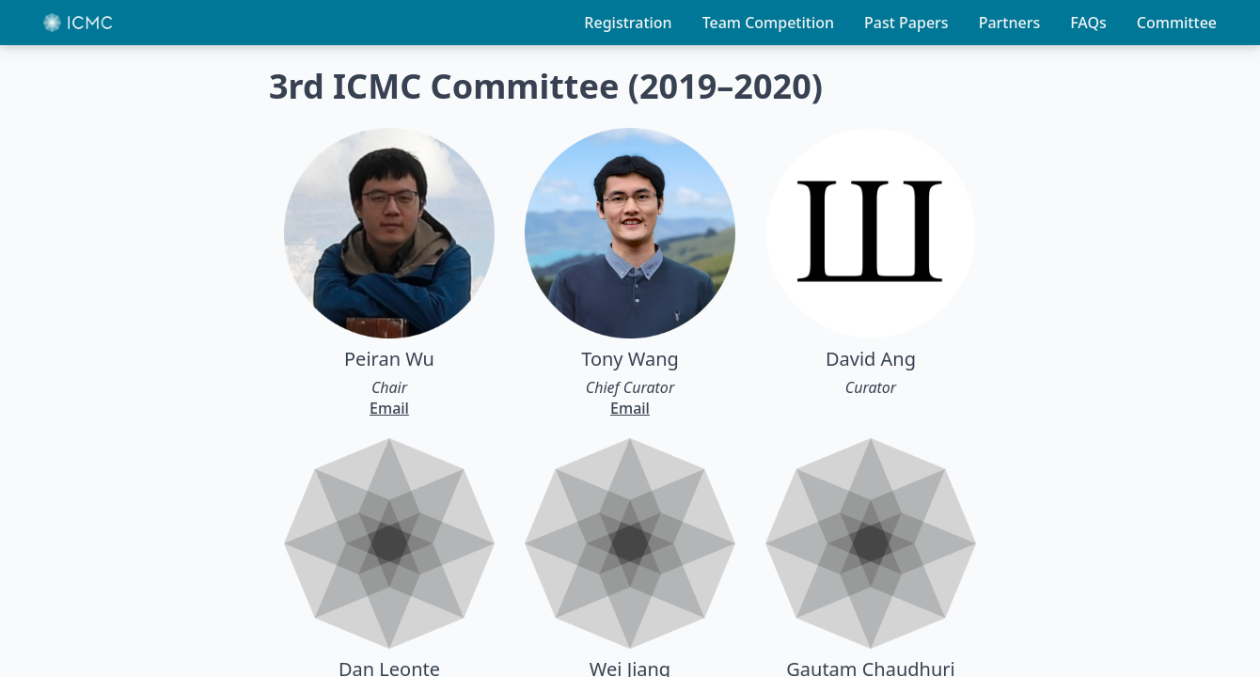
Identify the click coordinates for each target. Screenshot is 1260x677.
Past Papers (906, 22)
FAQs (1088, 22)
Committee (1177, 22)
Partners (1010, 22)
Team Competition (768, 22)
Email (389, 408)
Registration (627, 22)
